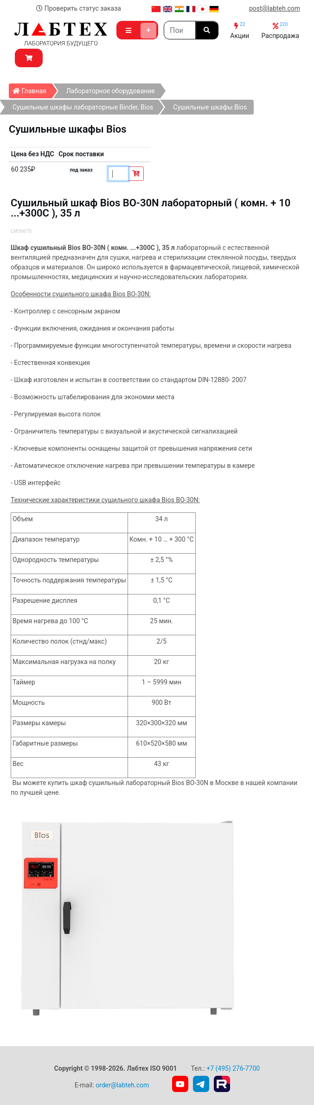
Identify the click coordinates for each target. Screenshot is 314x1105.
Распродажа (280, 30)
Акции (239, 30)
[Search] (180, 30)
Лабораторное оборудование (110, 91)
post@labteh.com (274, 8)
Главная (32, 89)
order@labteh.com (122, 1085)
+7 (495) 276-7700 (233, 1068)
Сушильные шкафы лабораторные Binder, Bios (83, 107)
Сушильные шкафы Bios (210, 107)
